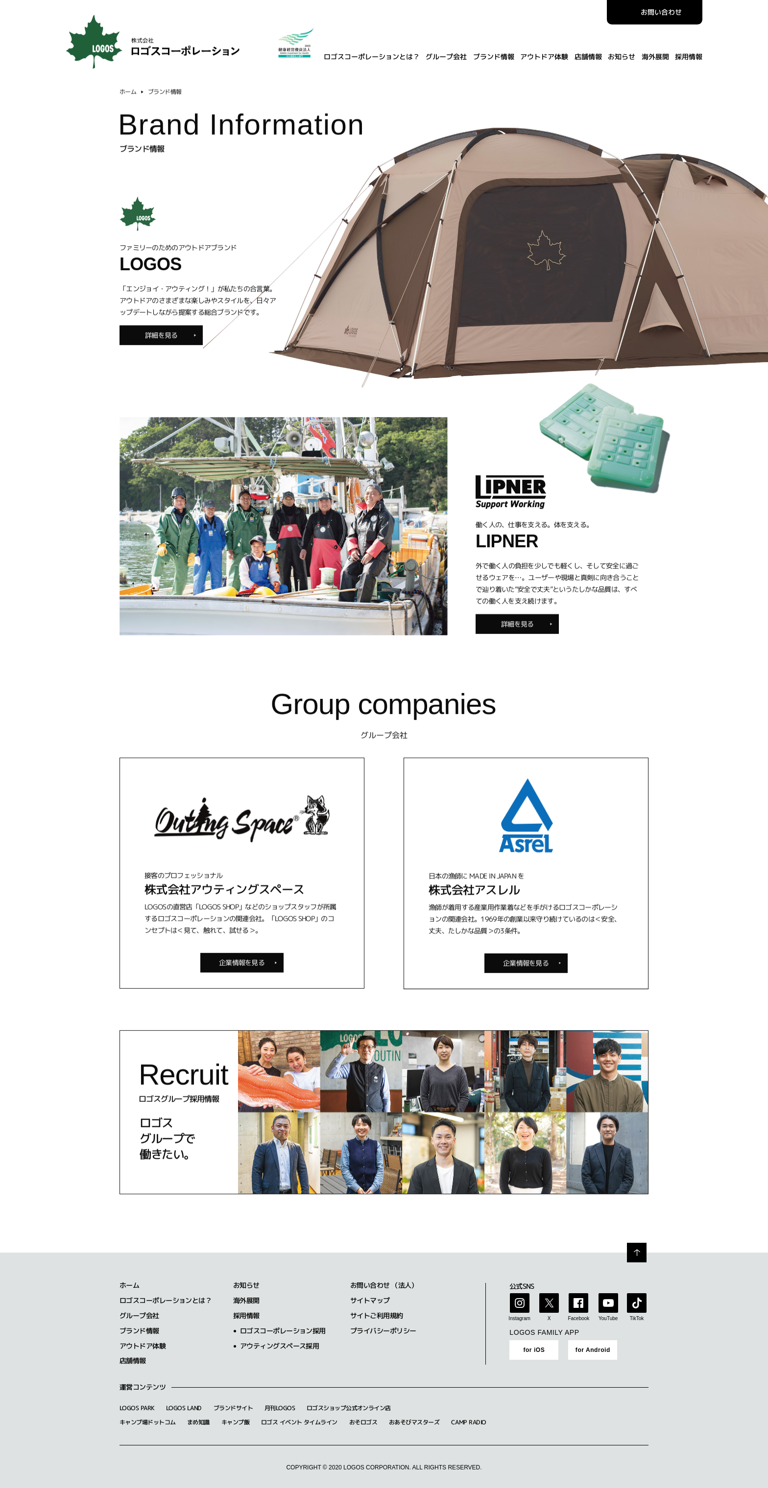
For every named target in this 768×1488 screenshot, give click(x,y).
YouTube (608, 1318)
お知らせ (621, 51)
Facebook (578, 1318)
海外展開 (655, 51)
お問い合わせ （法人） (384, 1285)
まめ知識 (198, 1422)
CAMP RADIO (468, 1422)
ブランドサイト (233, 1408)
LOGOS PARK (137, 1408)
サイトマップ (370, 1300)
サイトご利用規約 (376, 1315)
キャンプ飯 (235, 1422)
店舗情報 (587, 51)
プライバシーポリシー (383, 1330)
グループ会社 (446, 51)
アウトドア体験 (544, 51)
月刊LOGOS (279, 1408)
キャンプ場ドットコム (147, 1422)
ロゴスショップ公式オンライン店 (349, 1408)
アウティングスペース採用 (279, 1345)
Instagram (519, 1318)
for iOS (534, 1350)
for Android (593, 1350)
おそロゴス (363, 1422)
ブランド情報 (493, 51)
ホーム (128, 97)
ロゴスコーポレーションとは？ (371, 51)
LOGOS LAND (183, 1408)
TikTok (637, 1318)
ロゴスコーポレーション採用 (283, 1330)
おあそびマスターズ (414, 1422)
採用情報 (688, 51)
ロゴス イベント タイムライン (299, 1422)
